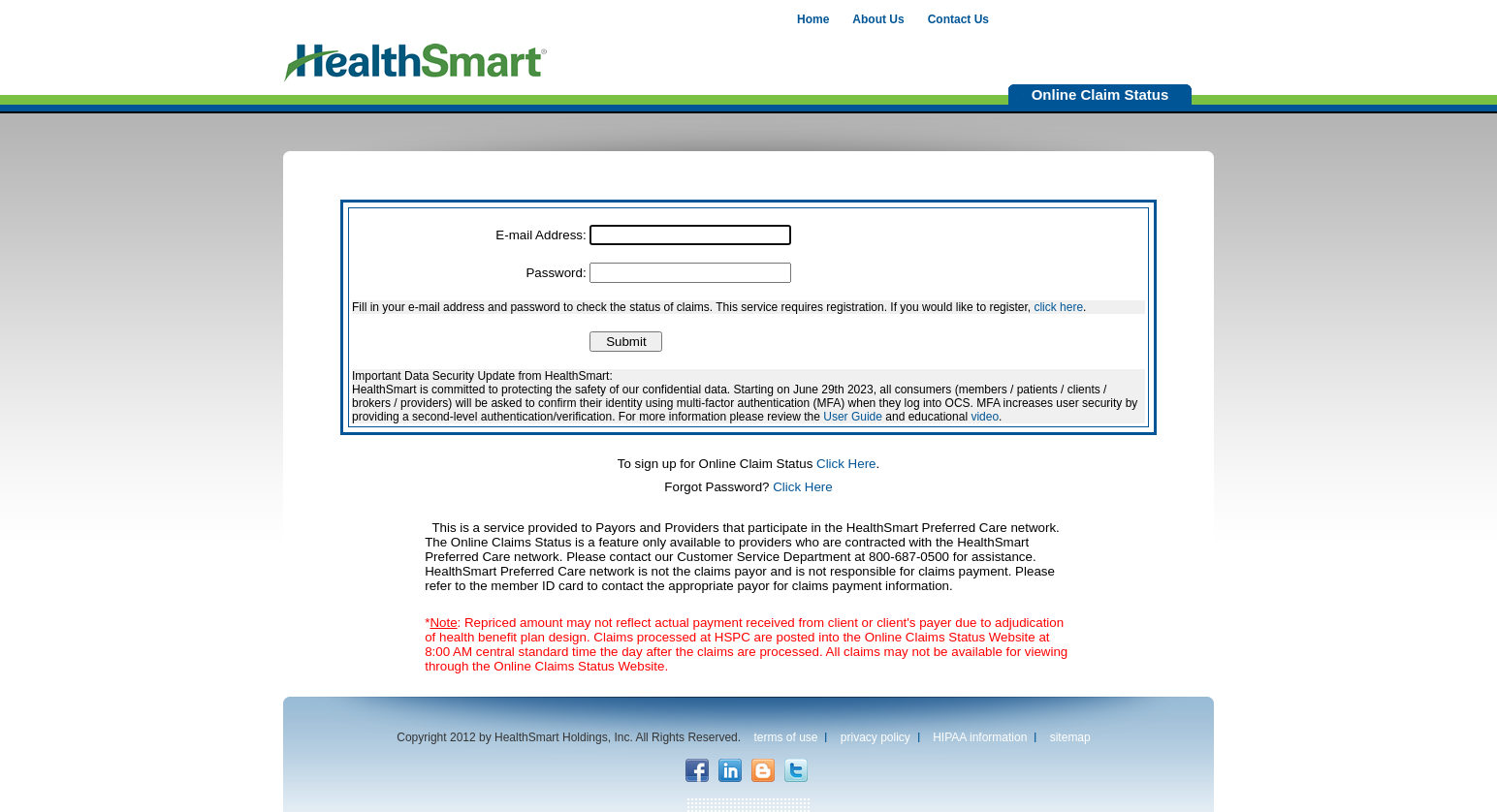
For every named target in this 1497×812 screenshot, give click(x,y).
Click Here (846, 463)
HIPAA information (980, 737)
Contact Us (958, 19)
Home (813, 19)
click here (1058, 307)
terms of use (785, 737)
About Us (878, 19)
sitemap (1070, 737)
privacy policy (875, 737)
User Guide (852, 416)
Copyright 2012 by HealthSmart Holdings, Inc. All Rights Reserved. (569, 737)
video (985, 416)
